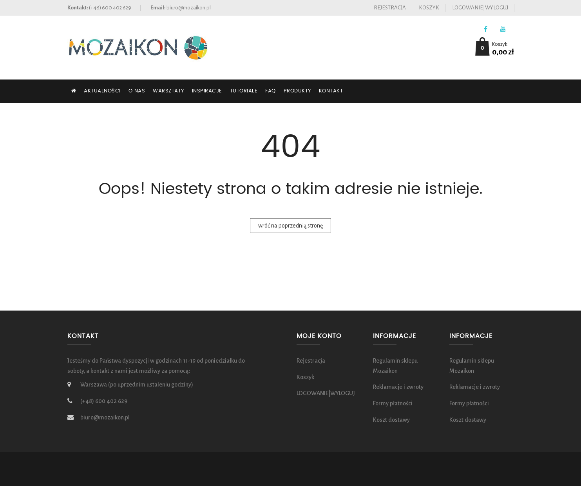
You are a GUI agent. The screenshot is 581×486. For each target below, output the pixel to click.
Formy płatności (393, 403)
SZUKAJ (84, 114)
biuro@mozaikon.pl (189, 8)
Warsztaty (168, 91)
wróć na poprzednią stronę (290, 225)
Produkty (297, 91)
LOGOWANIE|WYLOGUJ (480, 8)
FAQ (270, 91)
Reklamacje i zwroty (398, 387)
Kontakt (331, 91)
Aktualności (102, 91)
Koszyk (429, 8)
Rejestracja (390, 8)
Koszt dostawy (391, 420)
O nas (137, 91)
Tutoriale (244, 91)
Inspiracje (207, 91)
